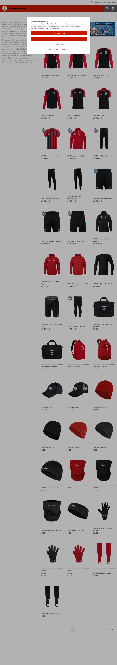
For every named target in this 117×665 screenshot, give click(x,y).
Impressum (64, 49)
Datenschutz (53, 49)
